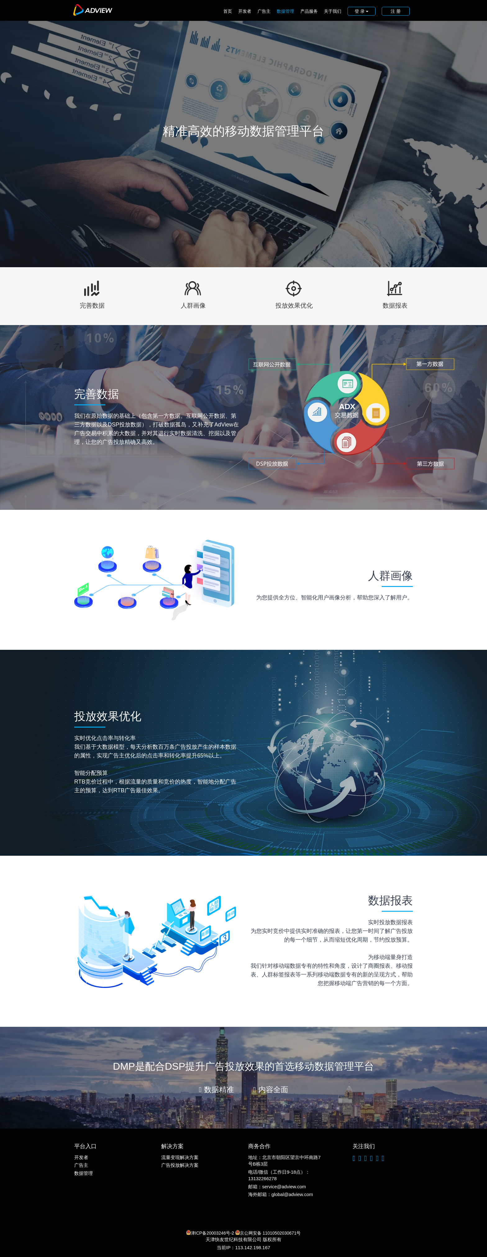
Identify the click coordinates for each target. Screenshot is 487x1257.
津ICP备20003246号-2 (210, 1233)
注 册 (396, 11)
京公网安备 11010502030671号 (268, 1233)
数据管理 (285, 11)
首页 (227, 11)
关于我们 (332, 11)
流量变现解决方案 (179, 1157)
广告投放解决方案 (179, 1165)
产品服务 (309, 11)
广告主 (264, 11)
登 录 (361, 11)
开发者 (244, 11)
